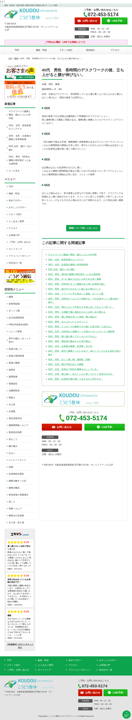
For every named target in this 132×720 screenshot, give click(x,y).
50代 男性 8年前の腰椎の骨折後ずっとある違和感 (74, 274)
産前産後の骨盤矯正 (18, 495)
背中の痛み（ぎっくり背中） (20, 340)
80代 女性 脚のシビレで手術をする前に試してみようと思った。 (81, 307)
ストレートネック (17, 460)
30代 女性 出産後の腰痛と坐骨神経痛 (68, 264)
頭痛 (11, 467)
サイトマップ (15, 249)
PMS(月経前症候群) (18, 324)
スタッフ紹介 (66, 50)
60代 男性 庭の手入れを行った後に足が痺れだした (74, 289)
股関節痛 (13, 377)
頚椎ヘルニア (15, 508)
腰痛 (16, 58)
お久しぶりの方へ (17, 207)
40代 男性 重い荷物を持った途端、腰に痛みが (72, 317)
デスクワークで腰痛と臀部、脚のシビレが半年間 (72, 254)
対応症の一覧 (15, 263)
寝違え (12, 397)
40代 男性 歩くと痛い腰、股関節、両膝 (69, 359)
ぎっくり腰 (14, 310)
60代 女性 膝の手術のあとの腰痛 (66, 364)
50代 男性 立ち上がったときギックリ (68, 322)
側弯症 (12, 370)
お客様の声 (14, 235)
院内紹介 (90, 50)
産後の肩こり (15, 349)
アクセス (115, 50)
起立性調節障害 (16, 317)
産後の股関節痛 (16, 356)
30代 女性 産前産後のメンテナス (66, 259)
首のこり (13, 439)
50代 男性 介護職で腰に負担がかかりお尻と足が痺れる (77, 312)
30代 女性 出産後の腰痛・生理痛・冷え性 (70, 346)
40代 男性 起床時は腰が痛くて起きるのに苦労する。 (75, 379)
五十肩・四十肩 (16, 522)
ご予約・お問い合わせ (20, 242)
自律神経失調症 (16, 474)
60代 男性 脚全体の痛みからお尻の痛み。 (70, 341)
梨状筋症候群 (15, 432)
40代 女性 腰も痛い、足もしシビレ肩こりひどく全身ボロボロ (81, 374)
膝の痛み (13, 446)
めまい (12, 453)
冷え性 (12, 404)
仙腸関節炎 (14, 390)
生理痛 (12, 411)
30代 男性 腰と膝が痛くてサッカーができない (72, 336)
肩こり (12, 502)
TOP (17, 50)
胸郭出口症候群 (16, 515)
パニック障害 (15, 331)
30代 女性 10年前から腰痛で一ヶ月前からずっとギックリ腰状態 (81, 331)
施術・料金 (41, 50)
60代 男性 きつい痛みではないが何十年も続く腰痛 (74, 279)
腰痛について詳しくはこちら (83, 228)
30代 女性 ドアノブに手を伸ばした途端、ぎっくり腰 (75, 294)
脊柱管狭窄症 (15, 418)
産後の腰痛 (14, 363)
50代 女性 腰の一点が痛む (61, 269)
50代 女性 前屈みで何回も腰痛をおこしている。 (73, 369)
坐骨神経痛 (14, 304)
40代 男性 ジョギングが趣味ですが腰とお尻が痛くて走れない (80, 326)
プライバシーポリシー (20, 256)
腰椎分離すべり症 (17, 481)
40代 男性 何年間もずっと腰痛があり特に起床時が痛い (77, 284)
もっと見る (14, 171)
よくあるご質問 (16, 221)
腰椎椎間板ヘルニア (18, 425)
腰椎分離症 (14, 488)
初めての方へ (15, 200)
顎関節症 (13, 384)
